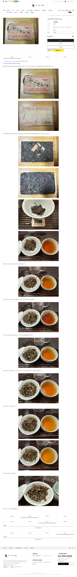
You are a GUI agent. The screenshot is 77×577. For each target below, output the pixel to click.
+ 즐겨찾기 (6, 1)
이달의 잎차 (44, 10)
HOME (49, 15)
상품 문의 (65, 516)
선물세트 (21, 12)
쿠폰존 (19, 1)
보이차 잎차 (8, 10)
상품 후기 (47, 516)
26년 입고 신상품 (9, 12)
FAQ (71, 563)
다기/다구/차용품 (30, 10)
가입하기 (59, 1)
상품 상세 (12, 516)
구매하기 (60, 40)
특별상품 (32, 12)
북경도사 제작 (37, 10)
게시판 (59, 10)
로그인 (56, 1)
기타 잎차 (22, 10)
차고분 (17, 10)
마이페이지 (72, 1)
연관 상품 (29, 516)
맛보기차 (15, 12)
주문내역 (67, 1)
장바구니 (63, 1)
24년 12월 (62, 15)
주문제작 (26, 12)
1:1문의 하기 (63, 563)
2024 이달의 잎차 (57, 15)
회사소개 (63, 10)
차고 (13, 10)
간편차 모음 (50, 10)
